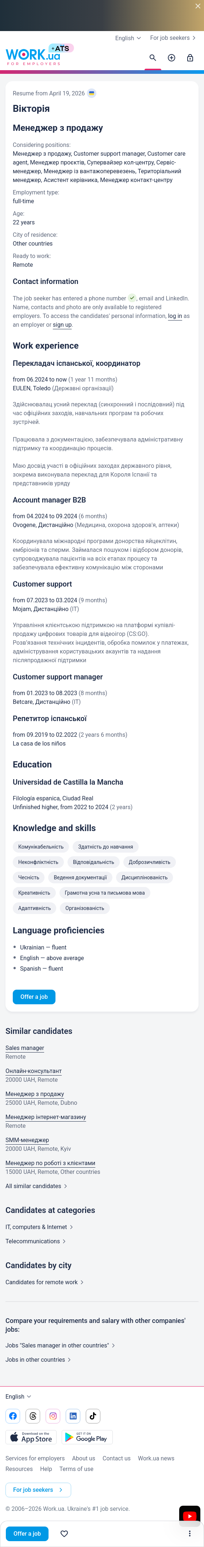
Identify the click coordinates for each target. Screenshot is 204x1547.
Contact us (117, 1458)
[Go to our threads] (33, 1416)
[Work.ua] (32, 58)
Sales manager (24, 1047)
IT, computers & (40, 1227)
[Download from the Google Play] (87, 1437)
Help (46, 1469)
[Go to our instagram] (53, 1416)
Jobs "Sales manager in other (61, 1345)
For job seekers (174, 38)
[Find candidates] (153, 58)
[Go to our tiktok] (93, 1416)
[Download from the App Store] (31, 1437)
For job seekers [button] (39, 1490)
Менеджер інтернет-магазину (45, 1117)
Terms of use (76, 1469)
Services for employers (35, 1458)
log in (175, 315)
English (19, 1396)
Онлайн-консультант (33, 1071)
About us (83, 1458)
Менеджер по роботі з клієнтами (50, 1163)
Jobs (39, 1359)
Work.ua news (156, 1458)
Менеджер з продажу (34, 1094)
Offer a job (27, 1533)
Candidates (45, 1282)
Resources (19, 1469)
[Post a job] (171, 58)
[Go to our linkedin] (73, 1416)
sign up (62, 324)
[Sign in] (190, 58)
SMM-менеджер (27, 1140)
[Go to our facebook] (12, 1416)
